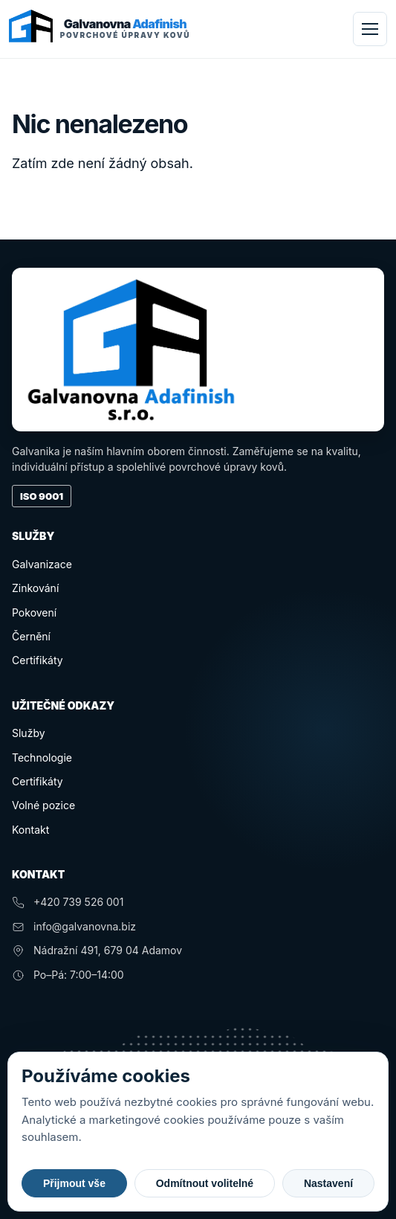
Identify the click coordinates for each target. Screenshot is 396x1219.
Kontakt (30, 829)
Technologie (42, 757)
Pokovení (34, 612)
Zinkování (35, 588)
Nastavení (328, 1183)
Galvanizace (42, 564)
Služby (28, 733)
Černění (31, 636)
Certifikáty (37, 660)
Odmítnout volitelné (204, 1183)
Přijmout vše (74, 1183)
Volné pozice (43, 805)
